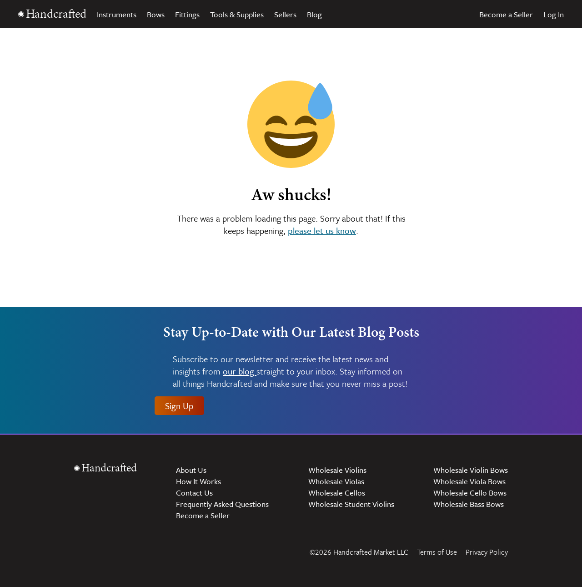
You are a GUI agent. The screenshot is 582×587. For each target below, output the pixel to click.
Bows (156, 14)
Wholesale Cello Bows (470, 492)
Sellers (285, 14)
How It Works (198, 481)
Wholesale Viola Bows (469, 481)
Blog (314, 14)
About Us (191, 470)
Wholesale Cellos (336, 492)
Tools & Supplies (237, 14)
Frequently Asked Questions (222, 504)
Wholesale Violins (337, 470)
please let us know (322, 230)
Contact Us (194, 492)
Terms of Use (437, 552)
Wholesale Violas (336, 481)
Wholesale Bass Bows (468, 504)
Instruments (116, 14)
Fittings (187, 14)
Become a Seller (506, 14)
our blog (239, 371)
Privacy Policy (487, 552)
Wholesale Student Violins (351, 504)
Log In (553, 14)
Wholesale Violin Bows (470, 470)
